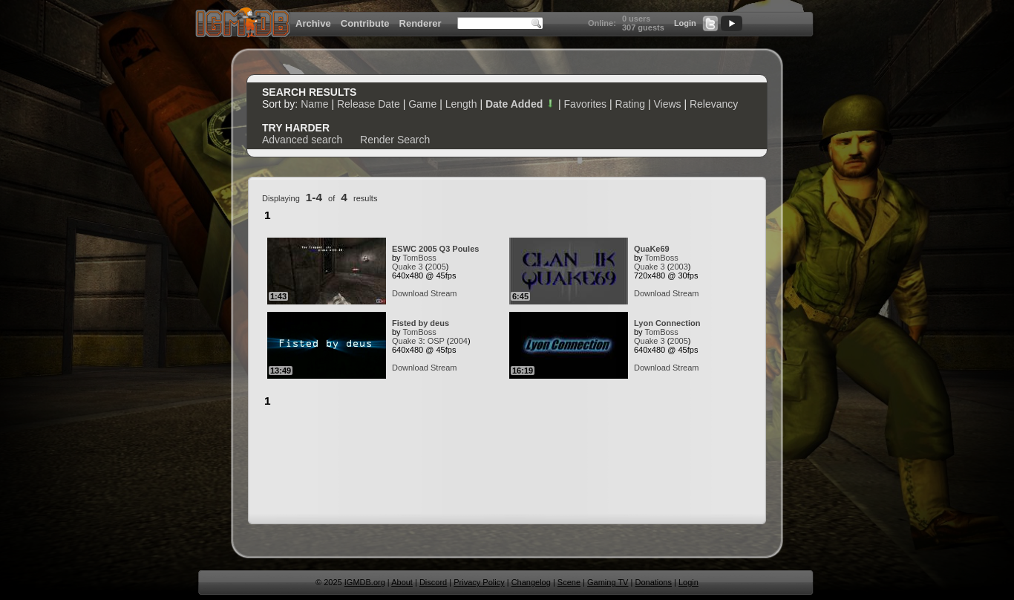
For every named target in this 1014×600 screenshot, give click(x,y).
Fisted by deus (420, 323)
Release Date (368, 104)
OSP (436, 340)
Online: (602, 23)
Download (410, 293)
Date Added (520, 104)
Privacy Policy (479, 582)
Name (314, 104)
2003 (678, 266)
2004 (458, 340)
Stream (444, 293)
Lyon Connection (667, 323)
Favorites (585, 104)
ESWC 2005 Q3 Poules (435, 248)
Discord (433, 582)
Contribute (365, 23)
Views (667, 104)
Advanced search (302, 140)
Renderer (420, 23)
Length (461, 104)
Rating (630, 104)
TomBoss (419, 257)
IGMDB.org (364, 582)
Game (422, 104)
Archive (313, 23)
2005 (436, 266)
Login (685, 23)
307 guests (643, 27)
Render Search (395, 140)
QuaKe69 (652, 248)
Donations (653, 582)
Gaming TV (607, 582)
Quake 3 (407, 266)
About (402, 582)
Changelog (531, 582)
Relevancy (714, 104)
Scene (568, 582)
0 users (636, 18)
